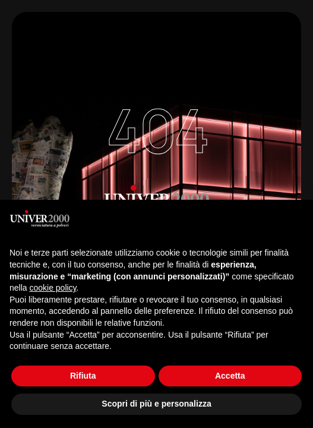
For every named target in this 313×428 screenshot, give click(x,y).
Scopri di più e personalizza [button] (156, 403)
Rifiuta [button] (83, 375)
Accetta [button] (230, 375)
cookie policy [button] (52, 287)
